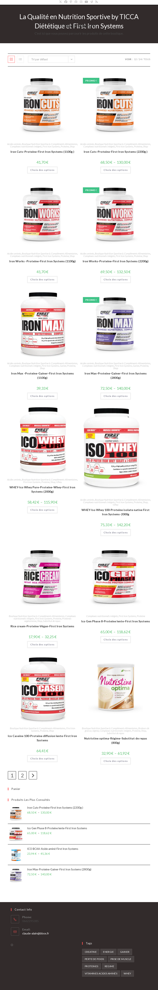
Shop (72, 146)
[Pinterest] (71, 2)
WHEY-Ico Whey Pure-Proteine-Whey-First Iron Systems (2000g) (42, 489)
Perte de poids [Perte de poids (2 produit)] (94, 959)
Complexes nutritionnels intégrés (26, 146)
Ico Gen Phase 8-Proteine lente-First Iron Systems (115, 621)
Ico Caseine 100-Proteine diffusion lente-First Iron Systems (42, 738)
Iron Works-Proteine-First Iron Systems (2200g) (116, 261)
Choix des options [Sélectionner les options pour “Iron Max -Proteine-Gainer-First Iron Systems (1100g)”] (42, 396)
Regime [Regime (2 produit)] (109, 966)
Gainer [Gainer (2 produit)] (124, 951)
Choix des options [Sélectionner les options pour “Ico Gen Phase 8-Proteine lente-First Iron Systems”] (115, 639)
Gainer (63, 365)
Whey (59, 482)
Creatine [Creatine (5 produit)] (91, 951)
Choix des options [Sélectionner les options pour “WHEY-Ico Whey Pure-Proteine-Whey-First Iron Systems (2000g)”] (42, 509)
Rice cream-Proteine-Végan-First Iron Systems (42, 626)
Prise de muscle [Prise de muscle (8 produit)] (120, 959)
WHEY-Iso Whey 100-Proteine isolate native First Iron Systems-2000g (115, 512)
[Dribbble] (76, 2)
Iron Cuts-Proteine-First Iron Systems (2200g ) (116, 151)
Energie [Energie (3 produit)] (108, 951)
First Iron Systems (51, 146)
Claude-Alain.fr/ (79, 25)
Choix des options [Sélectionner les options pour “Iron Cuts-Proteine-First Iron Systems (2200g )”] (115, 169)
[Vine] (91, 2)
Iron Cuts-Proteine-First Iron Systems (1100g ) (42, 151)
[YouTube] (86, 2)
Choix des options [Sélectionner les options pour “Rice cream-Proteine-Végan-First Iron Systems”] (42, 644)
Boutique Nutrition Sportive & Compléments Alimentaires (49, 144)
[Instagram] (81, 2)
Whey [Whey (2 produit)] (127, 973)
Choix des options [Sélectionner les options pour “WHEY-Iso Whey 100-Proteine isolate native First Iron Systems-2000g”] (115, 532)
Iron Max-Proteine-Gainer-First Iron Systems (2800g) (116, 375)
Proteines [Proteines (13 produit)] (91, 966)
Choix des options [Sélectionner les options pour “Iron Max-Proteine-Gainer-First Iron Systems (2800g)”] (115, 396)
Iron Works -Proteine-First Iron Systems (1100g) (42, 261)
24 (140, 59)
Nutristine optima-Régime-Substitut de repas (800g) (115, 740)
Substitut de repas (51, 621)
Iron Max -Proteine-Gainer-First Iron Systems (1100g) (42, 375)
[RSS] (96, 2)
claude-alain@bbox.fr (35, 933)
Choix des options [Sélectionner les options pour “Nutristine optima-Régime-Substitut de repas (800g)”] (115, 761)
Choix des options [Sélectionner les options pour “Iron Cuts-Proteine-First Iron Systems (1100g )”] (42, 169)
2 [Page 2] (22, 775)
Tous (147, 59)
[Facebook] (66, 2)
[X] (61, 2)
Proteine (65, 146)
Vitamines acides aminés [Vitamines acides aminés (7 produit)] (101, 973)
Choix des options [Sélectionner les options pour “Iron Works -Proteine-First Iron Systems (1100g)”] (42, 279)
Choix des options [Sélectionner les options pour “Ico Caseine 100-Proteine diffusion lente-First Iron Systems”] (42, 758)
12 (135, 59)
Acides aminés (14, 144)
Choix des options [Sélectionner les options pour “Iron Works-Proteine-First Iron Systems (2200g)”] (115, 279)
